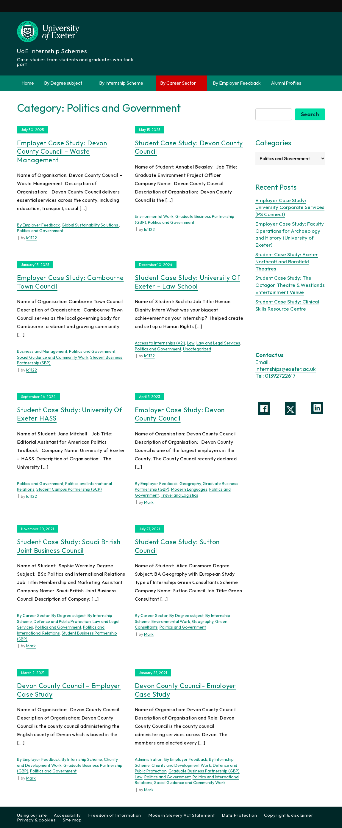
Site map (72, 820)
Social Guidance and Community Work (52, 357)
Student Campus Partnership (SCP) (69, 489)
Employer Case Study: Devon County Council (180, 414)
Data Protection (239, 815)
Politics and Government (40, 230)
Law (191, 343)
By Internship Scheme (124, 83)
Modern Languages (189, 489)
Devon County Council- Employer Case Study (185, 689)
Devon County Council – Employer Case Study (69, 689)
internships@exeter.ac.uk (285, 369)
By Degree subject (66, 83)
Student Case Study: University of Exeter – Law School (187, 281)
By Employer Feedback (237, 83)
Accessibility (67, 815)
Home (27, 83)
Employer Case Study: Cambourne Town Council (70, 281)
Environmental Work (154, 216)
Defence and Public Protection (62, 621)
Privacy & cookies (36, 820)
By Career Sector (181, 83)
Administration (149, 759)
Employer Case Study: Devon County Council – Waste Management (62, 151)
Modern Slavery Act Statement (181, 815)
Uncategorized (197, 349)
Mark (149, 502)
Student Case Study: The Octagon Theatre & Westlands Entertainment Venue (290, 285)
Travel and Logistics (179, 495)
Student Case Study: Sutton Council (177, 546)
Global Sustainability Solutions (90, 225)
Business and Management (42, 351)
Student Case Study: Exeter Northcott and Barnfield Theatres (286, 261)
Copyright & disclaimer (288, 815)
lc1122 (31, 237)
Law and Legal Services (218, 343)
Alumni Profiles (286, 83)
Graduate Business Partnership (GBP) (204, 771)
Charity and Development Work (181, 765)
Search (310, 114)
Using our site (32, 815)
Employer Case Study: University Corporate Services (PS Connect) (289, 207)
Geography (190, 483)
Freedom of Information (114, 815)
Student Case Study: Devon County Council (189, 147)
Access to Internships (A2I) (160, 343)
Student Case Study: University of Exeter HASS (69, 414)
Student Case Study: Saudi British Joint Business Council (68, 546)
